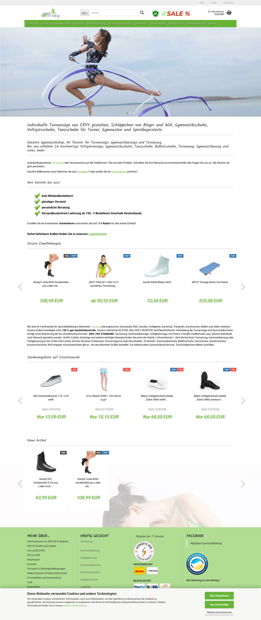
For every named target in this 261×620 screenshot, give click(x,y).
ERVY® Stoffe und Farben (41, 546)
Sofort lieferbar (157, 23)
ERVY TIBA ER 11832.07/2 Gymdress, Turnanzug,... (104, 284)
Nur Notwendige (219, 604)
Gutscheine (33, 586)
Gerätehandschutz (196, 23)
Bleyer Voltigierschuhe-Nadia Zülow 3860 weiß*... (157, 397)
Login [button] (213, 2)
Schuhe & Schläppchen (120, 23)
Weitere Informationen (219, 612)
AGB (29, 582)
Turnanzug (58, 162)
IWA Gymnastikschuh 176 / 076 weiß (51, 397)
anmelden (82, 171)
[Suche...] (84, 12)
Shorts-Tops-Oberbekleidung (56, 23)
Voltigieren (78, 23)
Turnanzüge (32, 23)
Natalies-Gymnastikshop (206, 543)
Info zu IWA (33, 555)
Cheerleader (141, 23)
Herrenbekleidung (96, 23)
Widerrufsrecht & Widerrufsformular (47, 573)
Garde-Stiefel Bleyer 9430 (157, 282)
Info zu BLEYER (36, 550)
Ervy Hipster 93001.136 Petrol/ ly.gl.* (103, 397)
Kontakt (31, 564)
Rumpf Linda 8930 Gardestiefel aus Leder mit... (50, 284)
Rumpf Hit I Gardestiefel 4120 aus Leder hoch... (45, 483)
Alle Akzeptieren (219, 595)
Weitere (212, 23)
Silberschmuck (176, 23)
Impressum (33, 559)
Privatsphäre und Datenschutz (44, 577)
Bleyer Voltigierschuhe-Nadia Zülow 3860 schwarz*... (210, 397)
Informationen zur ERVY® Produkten (48, 541)
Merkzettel (228, 2)
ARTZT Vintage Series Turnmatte (210, 282)
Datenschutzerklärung (75, 605)
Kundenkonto (119, 171)
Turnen (95, 326)
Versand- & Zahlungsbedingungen (46, 568)
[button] (201, 2)
